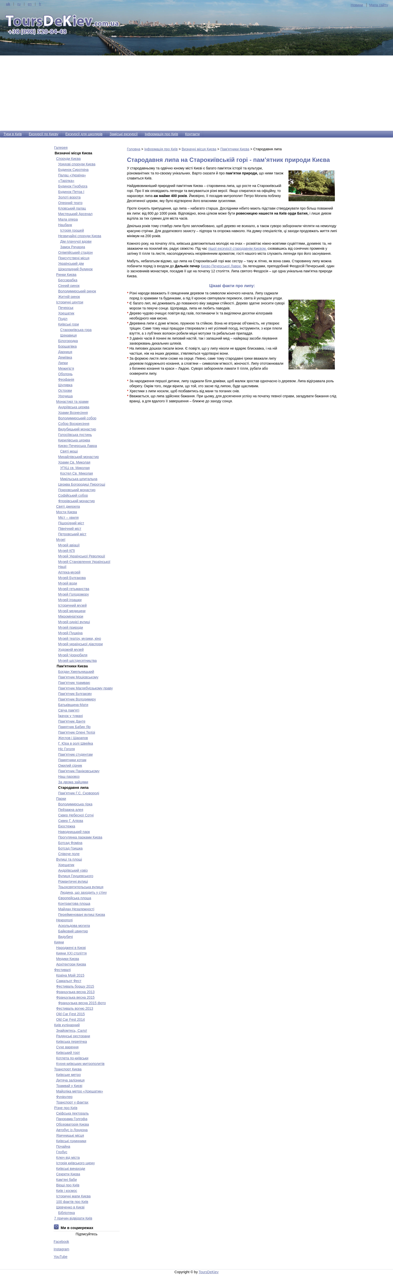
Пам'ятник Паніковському (79, 771)
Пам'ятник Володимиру (77, 699)
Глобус (61, 1152)
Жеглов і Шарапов (73, 738)
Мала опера (68, 219)
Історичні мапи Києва (73, 1196)
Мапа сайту (378, 5)
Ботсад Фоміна (70, 843)
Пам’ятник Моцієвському (78, 677)
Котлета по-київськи (72, 1058)
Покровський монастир (76, 490)
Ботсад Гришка (70, 848)
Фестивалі (62, 970)
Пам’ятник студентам (75, 754)
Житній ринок (69, 297)
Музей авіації (69, 545)
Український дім (71, 264)
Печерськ (65, 308)
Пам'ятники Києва (234, 149)
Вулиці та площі (69, 859)
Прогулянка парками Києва (80, 837)
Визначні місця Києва (199, 149)
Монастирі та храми (72, 402)
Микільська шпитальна (78, 479)
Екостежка (66, 826)
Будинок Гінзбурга (72, 186)
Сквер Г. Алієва (70, 821)
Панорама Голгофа (71, 1119)
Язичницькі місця (70, 1135)
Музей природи (70, 627)
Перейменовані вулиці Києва (81, 915)
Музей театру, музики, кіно (79, 638)
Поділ (62, 319)
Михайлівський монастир (78, 457)
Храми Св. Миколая (74, 462)
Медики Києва (67, 959)
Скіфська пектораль (72, 1113)
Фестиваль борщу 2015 (75, 986)
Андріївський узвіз (73, 870)
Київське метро (68, 1075)
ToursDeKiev (209, 1272)
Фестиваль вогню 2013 (74, 1008)
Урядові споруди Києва (76, 164)
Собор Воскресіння (73, 424)
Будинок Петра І (71, 192)
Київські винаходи (70, 1169)
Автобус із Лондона (72, 1130)
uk (8, 4)
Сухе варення (67, 1047)
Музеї (60, 540)
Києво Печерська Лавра (77, 446)
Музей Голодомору (73, 594)
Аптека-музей (69, 572)
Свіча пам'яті (68, 710)
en (30, 4)
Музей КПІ (66, 551)
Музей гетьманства (73, 589)
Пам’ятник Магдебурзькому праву (85, 688)
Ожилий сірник (70, 765)
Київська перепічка (71, 1042)
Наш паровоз (68, 777)
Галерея (61, 148)
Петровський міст (72, 534)
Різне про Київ (65, 1108)
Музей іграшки (70, 600)
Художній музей (71, 650)
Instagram (61, 1249)
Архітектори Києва (71, 964)
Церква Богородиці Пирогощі (81, 484)
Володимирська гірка (75, 804)
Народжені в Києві (71, 948)
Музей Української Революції (81, 556)
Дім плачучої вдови (75, 241)
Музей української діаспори (80, 644)
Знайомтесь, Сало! (71, 1031)
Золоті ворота (69, 197)
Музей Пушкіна (70, 633)
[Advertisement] (196, 93)
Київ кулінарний (67, 1025)
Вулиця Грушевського (75, 876)
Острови (65, 391)
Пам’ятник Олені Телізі (76, 732)
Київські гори (68, 324)
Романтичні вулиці (73, 881)
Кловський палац (72, 208)
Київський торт (68, 1053)
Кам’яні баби (66, 1180)
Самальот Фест (68, 981)
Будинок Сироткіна (73, 170)
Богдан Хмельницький (76, 672)
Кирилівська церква (74, 440)
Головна (133, 149)
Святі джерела (68, 506)
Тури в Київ (13, 134)
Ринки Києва (66, 275)
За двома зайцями (73, 782)
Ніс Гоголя (66, 749)
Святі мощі (69, 451)
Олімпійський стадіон (75, 252)
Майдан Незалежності (76, 909)
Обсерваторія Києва (72, 1124)
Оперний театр (70, 203)
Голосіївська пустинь (75, 435)
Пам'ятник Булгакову (75, 694)
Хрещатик (66, 313)
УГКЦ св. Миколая (75, 468)
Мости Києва (66, 512)
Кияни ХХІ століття (71, 953)
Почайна (63, 1146)
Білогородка (68, 341)
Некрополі (64, 920)
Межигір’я (66, 368)
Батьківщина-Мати (73, 705)
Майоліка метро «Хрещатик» (79, 1091)
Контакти (192, 134)
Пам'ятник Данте (71, 721)
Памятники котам (72, 760)
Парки (61, 799)
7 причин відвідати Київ (73, 1218)
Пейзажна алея (70, 810)
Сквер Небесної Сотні (76, 815)
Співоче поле (69, 854)
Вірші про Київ (67, 1185)
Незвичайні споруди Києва (79, 236)
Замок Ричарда (72, 247)
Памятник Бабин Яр (74, 727)
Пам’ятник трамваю (74, 683)
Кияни (59, 942)
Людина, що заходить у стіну (83, 892)
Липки (63, 363)
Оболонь (65, 374)
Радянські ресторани (73, 1036)
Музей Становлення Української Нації (84, 564)
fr (40, 4)
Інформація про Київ (161, 134)
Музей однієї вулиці (74, 622)
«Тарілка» (66, 181)
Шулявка (65, 385)
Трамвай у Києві (69, 1086)
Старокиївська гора (75, 330)
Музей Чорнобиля (72, 655)
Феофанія (66, 379)
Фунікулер (64, 1097)
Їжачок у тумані (70, 716)
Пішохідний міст (71, 523)
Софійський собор (73, 495)
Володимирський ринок (77, 291)
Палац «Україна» (72, 175)
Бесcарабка (67, 280)
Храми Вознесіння (73, 413)
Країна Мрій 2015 (70, 975)
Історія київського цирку (75, 1163)
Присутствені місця (73, 258)
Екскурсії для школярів (84, 134)
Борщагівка (67, 346)
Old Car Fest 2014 (70, 1019)
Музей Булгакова (72, 578)
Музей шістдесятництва (77, 661)
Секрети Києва (68, 1174)
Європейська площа (74, 898)
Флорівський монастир (76, 501)
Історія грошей (72, 230)
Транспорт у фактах (72, 1102)
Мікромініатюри (70, 616)
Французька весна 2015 (75, 997)
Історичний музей (72, 605)
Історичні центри (69, 302)
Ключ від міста (68, 1158)
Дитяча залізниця (70, 1080)
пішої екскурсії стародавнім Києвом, (237, 248)
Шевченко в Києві (70, 1207)
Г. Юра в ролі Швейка (75, 743)
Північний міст (69, 529)
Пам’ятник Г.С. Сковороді (78, 793)
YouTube (60, 1257)
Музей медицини (71, 611)
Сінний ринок (68, 286)
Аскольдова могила (74, 926)
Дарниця (65, 352)
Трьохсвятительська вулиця (80, 887)
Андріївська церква (73, 407)
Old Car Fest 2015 (70, 1014)
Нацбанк (65, 225)
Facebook (61, 1242)
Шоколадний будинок (75, 269)
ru (18, 4)
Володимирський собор (77, 418)
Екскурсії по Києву (43, 134)
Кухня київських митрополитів (80, 1064)
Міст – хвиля (68, 518)
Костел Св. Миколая (76, 473)
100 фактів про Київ (72, 1202)
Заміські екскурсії (124, 134)
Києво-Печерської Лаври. (221, 266)
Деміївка (65, 357)
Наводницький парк (74, 832)
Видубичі (65, 937)
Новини (357, 5)
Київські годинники (71, 1141)
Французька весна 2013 (75, 992)
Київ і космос (66, 1191)
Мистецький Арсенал (75, 214)
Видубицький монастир (77, 429)
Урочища (65, 396)
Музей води (67, 583)
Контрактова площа (74, 904)
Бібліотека (66, 1213)
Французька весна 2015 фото (82, 1003)
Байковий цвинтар (73, 931)
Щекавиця (68, 335)
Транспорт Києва (67, 1069)
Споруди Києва (68, 159)
